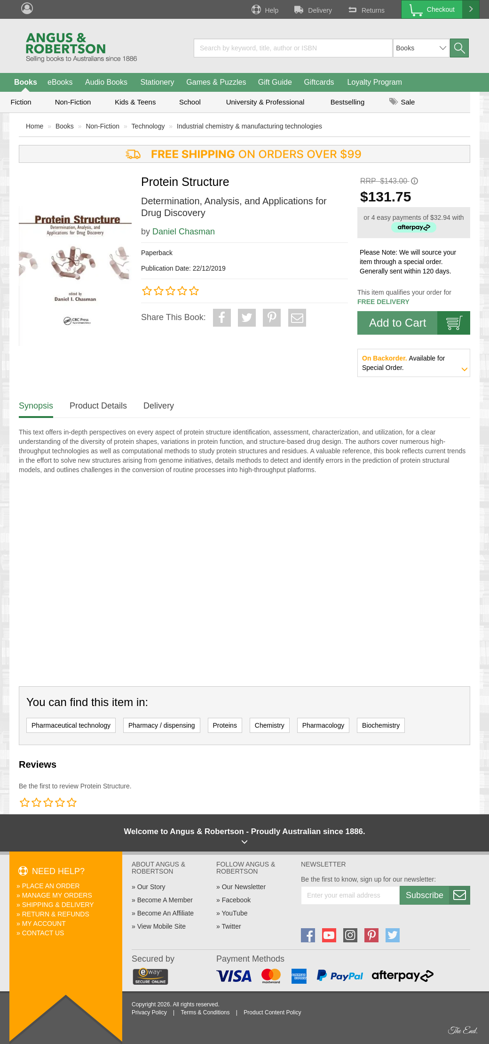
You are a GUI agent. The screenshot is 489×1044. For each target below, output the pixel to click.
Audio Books (106, 82)
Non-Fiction (73, 102)
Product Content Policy (272, 1012)
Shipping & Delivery (58, 904)
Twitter (231, 926)
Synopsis (36, 405)
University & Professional (265, 102)
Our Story (151, 887)
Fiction (20, 102)
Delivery (312, 9)
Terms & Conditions (205, 1012)
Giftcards (319, 82)
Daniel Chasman (183, 231)
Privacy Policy (149, 1012)
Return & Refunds (55, 914)
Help (264, 9)
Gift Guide (275, 82)
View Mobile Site (161, 926)
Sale (402, 102)
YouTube (234, 913)
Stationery (157, 82)
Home (34, 126)
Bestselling (348, 102)
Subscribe (438, 895)
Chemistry (269, 725)
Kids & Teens (135, 102)
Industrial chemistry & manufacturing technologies (249, 126)
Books (25, 82)
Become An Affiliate (165, 913)
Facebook (236, 900)
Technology (148, 126)
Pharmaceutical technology (71, 725)
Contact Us (43, 933)
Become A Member (165, 900)
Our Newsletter (244, 887)
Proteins (225, 725)
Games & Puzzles (216, 82)
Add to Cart (419, 323)
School (190, 102)
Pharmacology (323, 725)
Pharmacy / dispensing (161, 725)
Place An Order (51, 886)
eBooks (59, 82)
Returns (365, 9)
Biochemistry (381, 725)
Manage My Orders (57, 895)
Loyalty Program (374, 82)
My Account (44, 923)
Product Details (98, 405)
